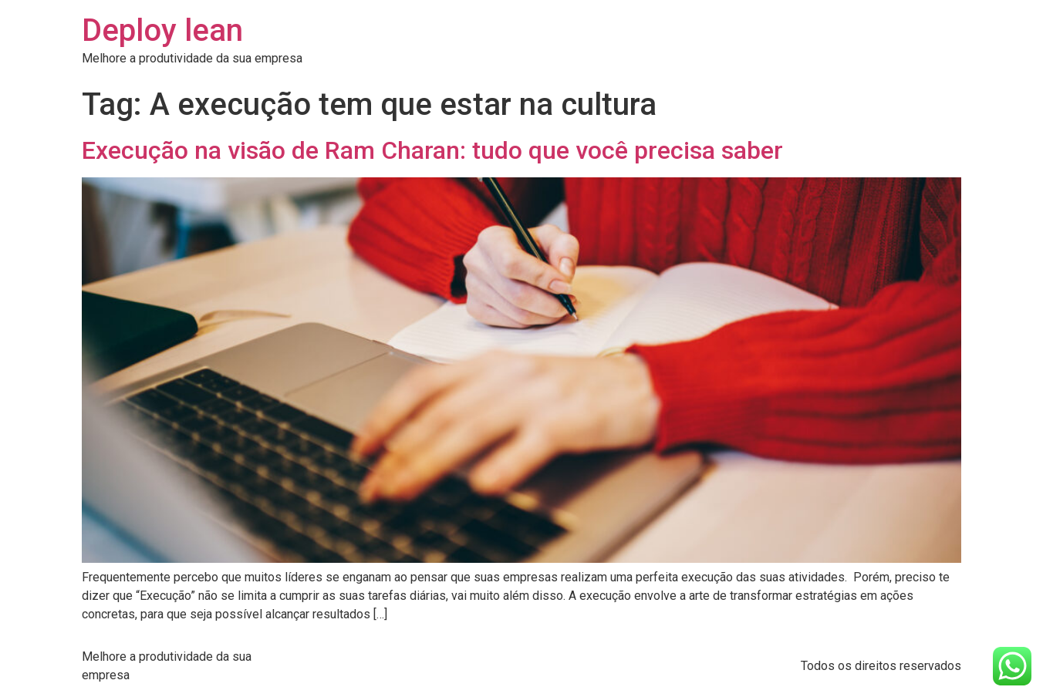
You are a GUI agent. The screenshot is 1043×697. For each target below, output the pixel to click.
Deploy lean (162, 30)
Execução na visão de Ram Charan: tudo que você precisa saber (432, 150)
